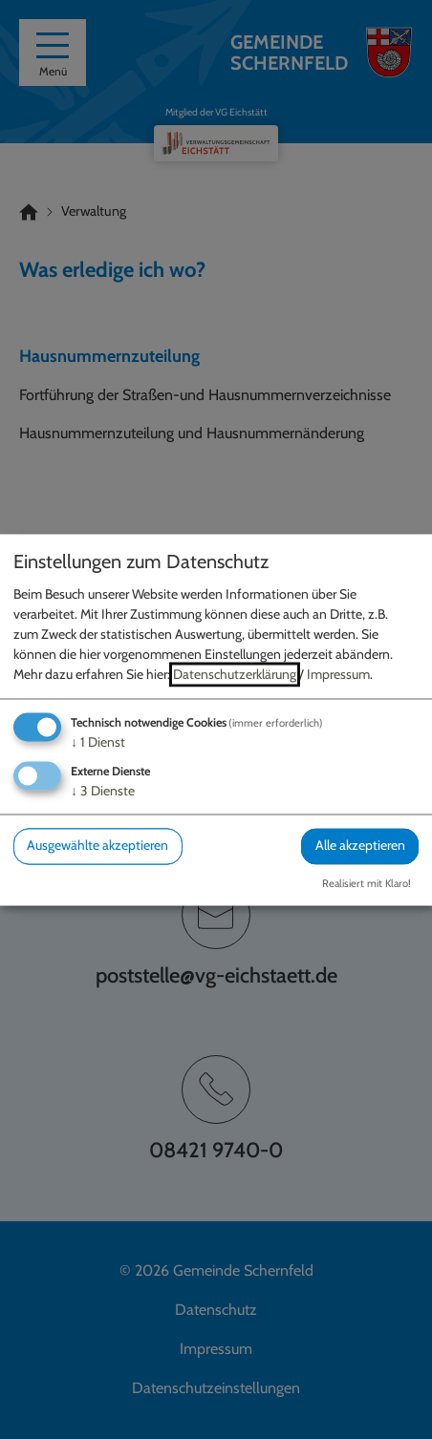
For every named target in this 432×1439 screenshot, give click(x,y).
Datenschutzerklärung (234, 675)
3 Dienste (103, 791)
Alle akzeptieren (360, 846)
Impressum (338, 675)
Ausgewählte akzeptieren (97, 846)
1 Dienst (98, 742)
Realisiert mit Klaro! (366, 883)
